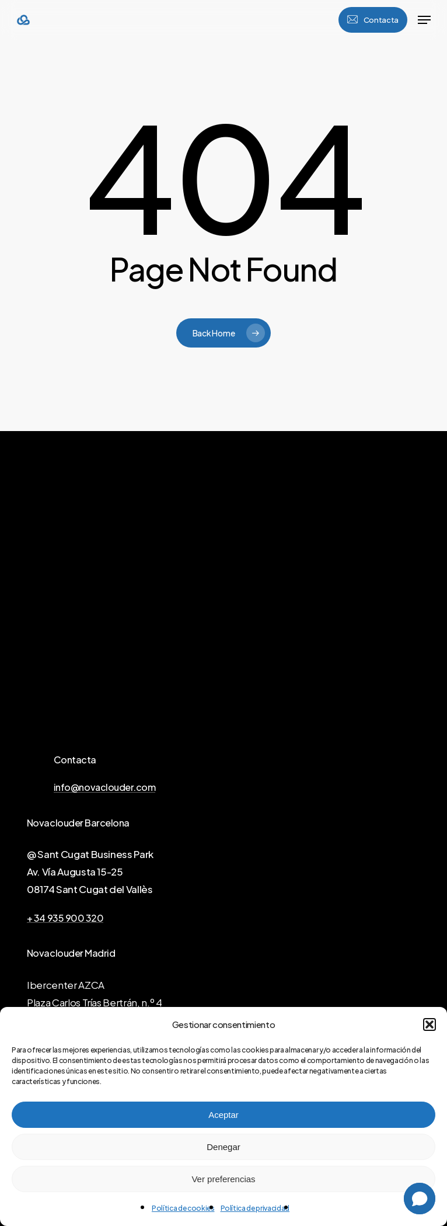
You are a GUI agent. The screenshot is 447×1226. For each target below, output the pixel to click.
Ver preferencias (223, 1179)
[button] (429, 1024)
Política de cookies (183, 1208)
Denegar (223, 1147)
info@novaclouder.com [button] (104, 787)
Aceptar (223, 1115)
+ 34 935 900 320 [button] (65, 918)
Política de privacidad (255, 1208)
